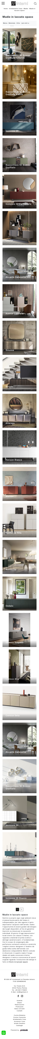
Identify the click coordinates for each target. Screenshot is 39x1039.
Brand (19, 1002)
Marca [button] (5, 23)
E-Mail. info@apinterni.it (19, 992)
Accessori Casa (19, 1021)
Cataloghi (19, 1025)
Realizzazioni (19, 1004)
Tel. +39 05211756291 (19, 990)
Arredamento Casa (15, 8)
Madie (26, 8)
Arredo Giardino (19, 1023)
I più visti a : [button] (25, 23)
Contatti (19, 1011)
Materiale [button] (12, 23)
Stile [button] (18, 23)
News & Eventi (19, 1008)
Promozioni (19, 1007)
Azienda (19, 1000)
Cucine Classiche (19, 1017)
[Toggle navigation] (3, 3)
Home (6, 8)
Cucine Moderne (19, 1015)
